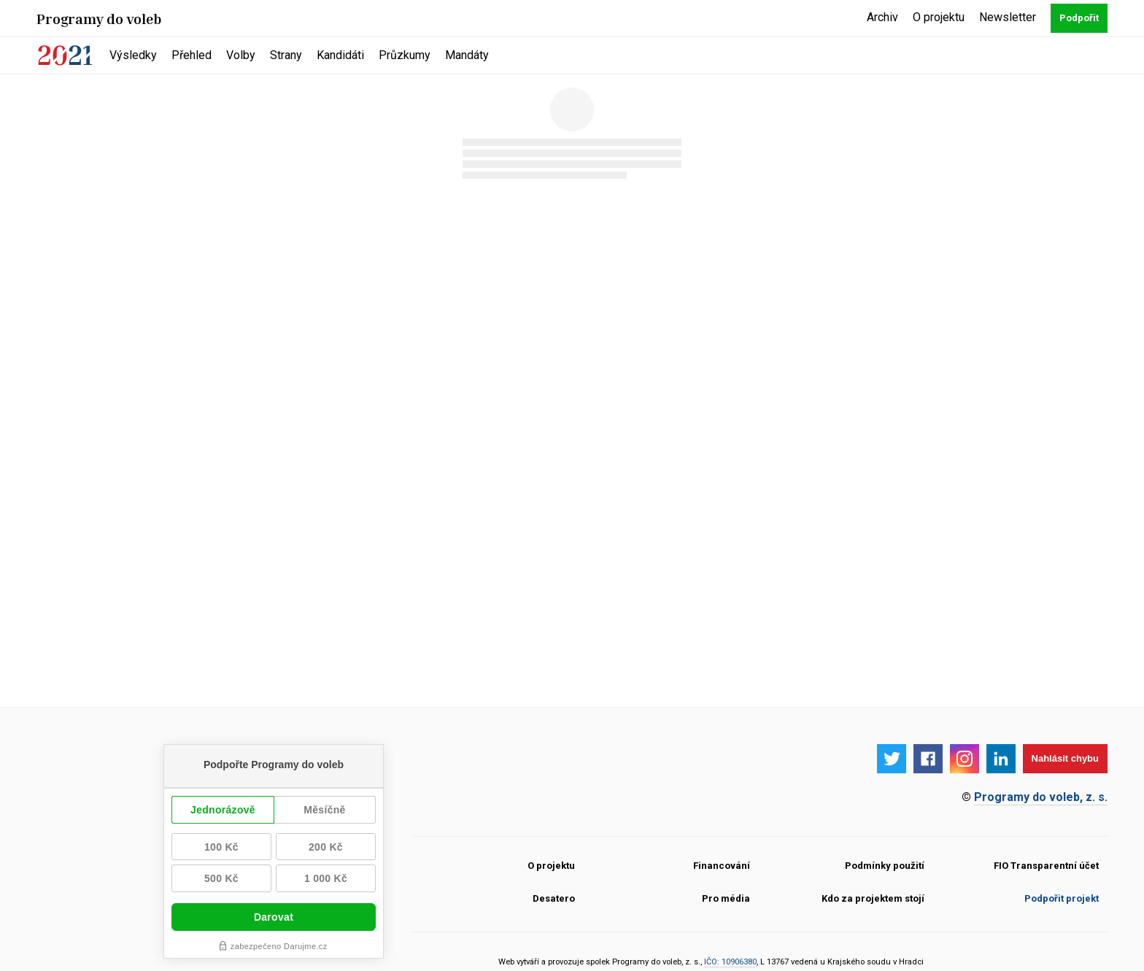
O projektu (939, 17)
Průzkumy (404, 55)
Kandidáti (340, 55)
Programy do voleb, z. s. (1041, 797)
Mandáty (467, 55)
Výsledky (133, 55)
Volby (240, 55)
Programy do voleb (99, 18)
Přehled (191, 55)
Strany (286, 55)
